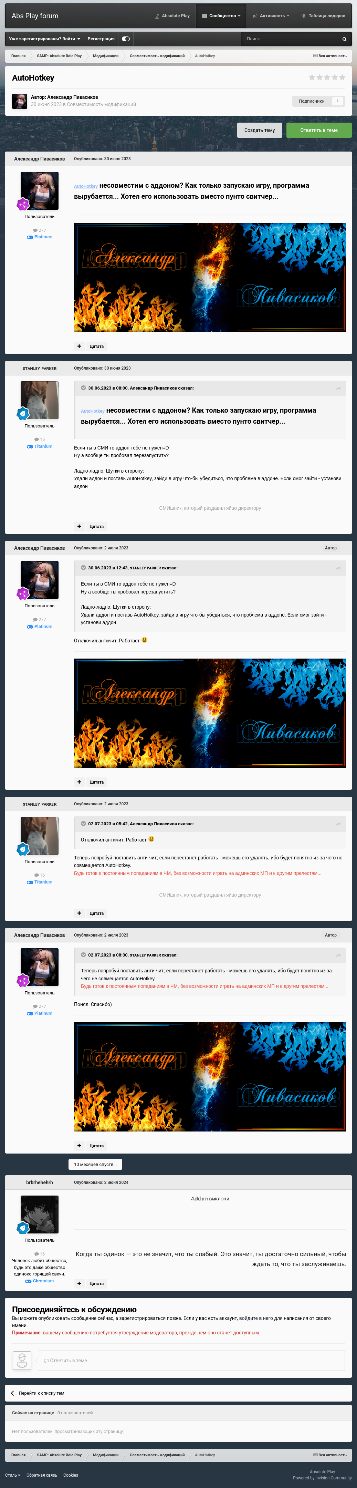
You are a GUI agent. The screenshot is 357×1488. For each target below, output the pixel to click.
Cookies (70, 1475)
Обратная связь (42, 1475)
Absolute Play (175, 15)
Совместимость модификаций (101, 104)
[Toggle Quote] (84, 388)
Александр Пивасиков (72, 97)
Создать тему (259, 130)
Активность (272, 15)
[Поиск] (271, 39)
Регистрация (101, 38)
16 (39, 439)
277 (39, 230)
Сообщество (222, 15)
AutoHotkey (86, 186)
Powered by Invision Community (322, 1478)
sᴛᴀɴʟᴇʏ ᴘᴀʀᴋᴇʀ (39, 368)
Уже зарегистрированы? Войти (45, 39)
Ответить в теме (319, 130)
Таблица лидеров (326, 15)
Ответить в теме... (67, 1360)
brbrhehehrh (39, 1182)
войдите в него (256, 1318)
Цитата (97, 346)
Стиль (12, 1475)
